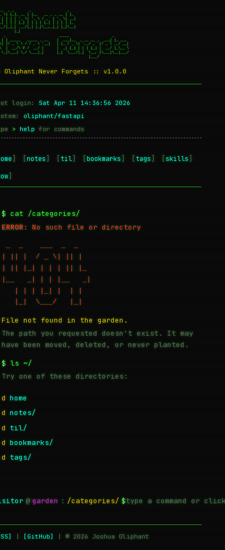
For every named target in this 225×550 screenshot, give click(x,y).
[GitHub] (38, 536)
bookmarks (104, 159)
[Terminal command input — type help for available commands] (175, 500)
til (66, 159)
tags (143, 159)
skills (177, 159)
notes (36, 159)
